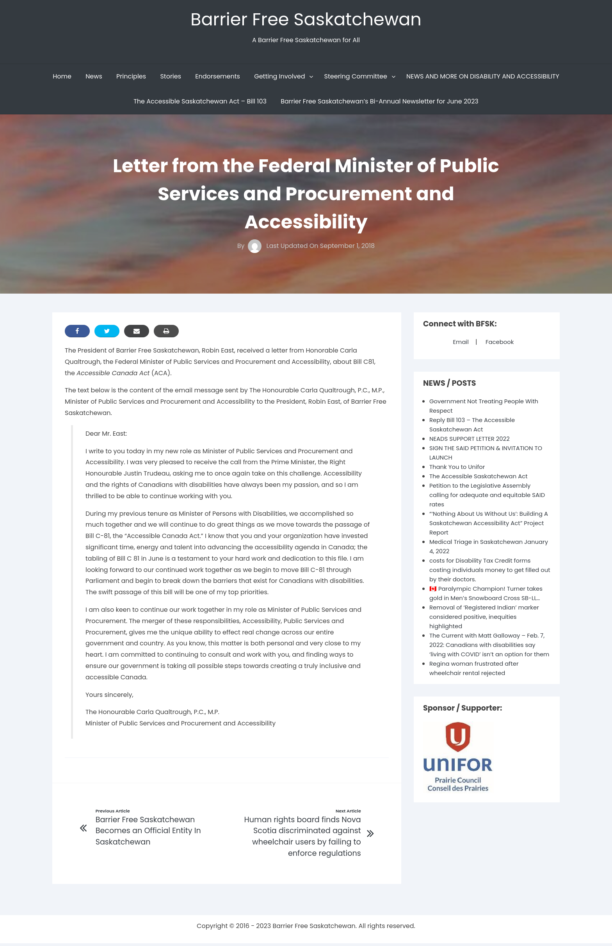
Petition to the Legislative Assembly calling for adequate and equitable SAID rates (483, 497)
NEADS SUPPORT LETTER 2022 (472, 440)
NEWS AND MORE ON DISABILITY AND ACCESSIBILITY (482, 78)
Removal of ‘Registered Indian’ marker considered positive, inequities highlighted (488, 628)
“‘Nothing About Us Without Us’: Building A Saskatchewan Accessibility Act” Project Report (488, 525)
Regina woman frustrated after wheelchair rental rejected (477, 689)
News (93, 78)
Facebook (500, 343)
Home (62, 78)
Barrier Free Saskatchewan (306, 20)
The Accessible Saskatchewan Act (482, 478)
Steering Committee (355, 78)
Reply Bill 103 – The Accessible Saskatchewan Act (475, 426)
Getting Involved (279, 78)
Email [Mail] (459, 343)
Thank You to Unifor (459, 468)
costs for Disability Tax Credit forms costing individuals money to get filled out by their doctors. (488, 572)
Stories (170, 78)
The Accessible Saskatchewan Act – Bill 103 (200, 103)
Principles (131, 78)
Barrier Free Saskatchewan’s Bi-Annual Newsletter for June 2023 (380, 103)
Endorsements (217, 78)
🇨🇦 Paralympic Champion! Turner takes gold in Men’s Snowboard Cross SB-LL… (487, 600)
